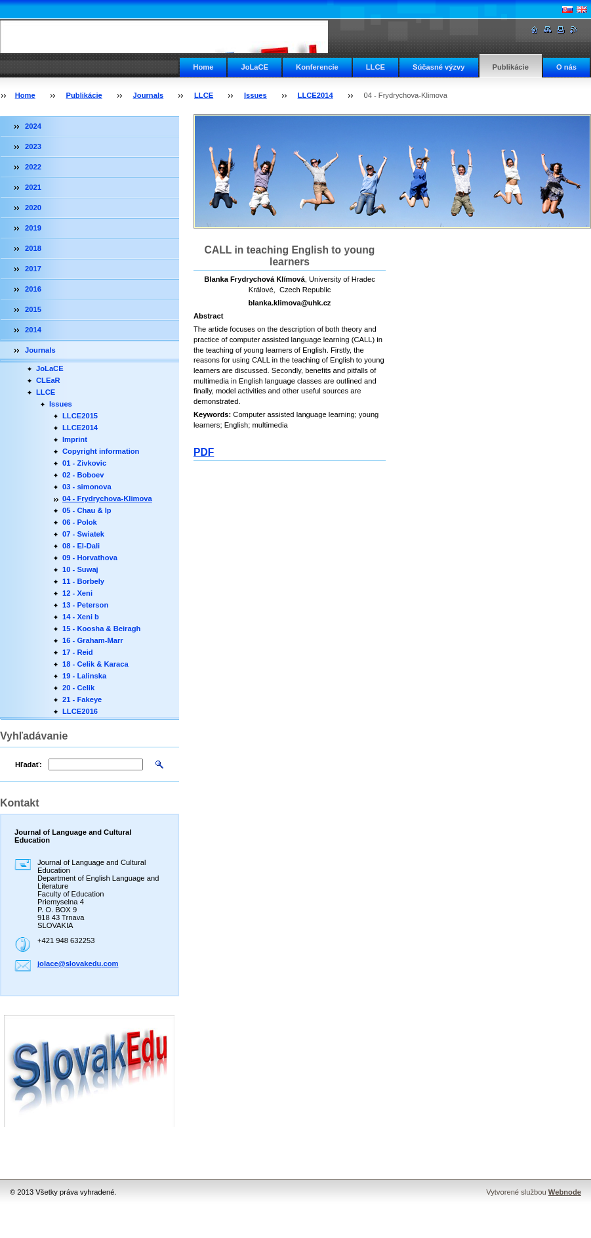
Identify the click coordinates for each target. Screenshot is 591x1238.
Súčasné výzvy (439, 67)
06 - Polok (79, 522)
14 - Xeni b (80, 617)
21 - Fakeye (82, 699)
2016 (33, 289)
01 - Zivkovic (84, 463)
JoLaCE (254, 67)
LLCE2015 (80, 416)
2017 (33, 269)
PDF (204, 452)
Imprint (74, 439)
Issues (255, 95)
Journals (148, 95)
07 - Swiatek (83, 534)
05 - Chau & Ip (87, 510)
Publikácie (511, 67)
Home (203, 67)
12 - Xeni (77, 593)
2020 (33, 207)
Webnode (564, 1192)
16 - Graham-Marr (92, 640)
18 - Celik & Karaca (95, 664)
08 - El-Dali (81, 546)
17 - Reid (77, 652)
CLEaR (48, 380)
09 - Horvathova (89, 558)
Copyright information (100, 451)
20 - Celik (78, 688)
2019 (33, 228)
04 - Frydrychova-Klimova (107, 498)
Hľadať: (28, 764)
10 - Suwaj (80, 569)
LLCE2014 (315, 95)
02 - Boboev (83, 475)
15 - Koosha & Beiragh (101, 628)
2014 (33, 330)
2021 (33, 187)
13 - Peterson (85, 605)
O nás (566, 67)
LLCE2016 (80, 711)
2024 (33, 126)
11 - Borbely (83, 581)
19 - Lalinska (84, 676)
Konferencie (317, 67)
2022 (33, 167)
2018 (33, 248)
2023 (33, 146)
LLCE (375, 67)
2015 (33, 309)
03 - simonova (87, 487)
